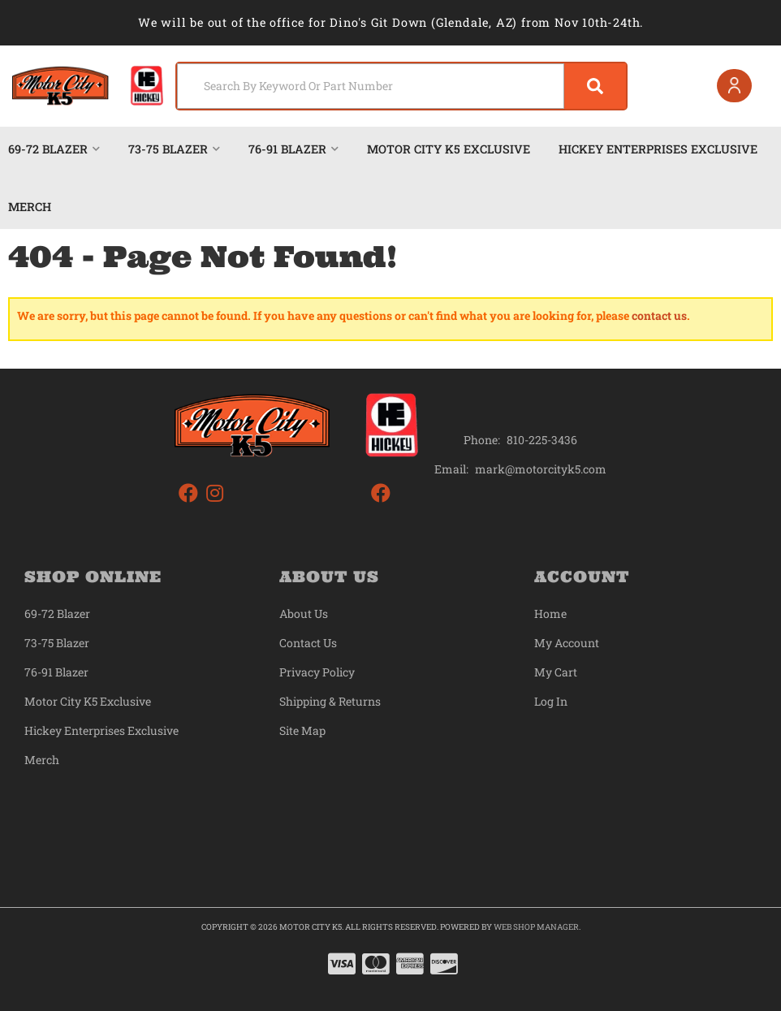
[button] (401, 86)
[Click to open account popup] (734, 86)
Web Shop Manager (536, 927)
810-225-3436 (542, 439)
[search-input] (370, 86)
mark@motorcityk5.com (540, 469)
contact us (659, 315)
